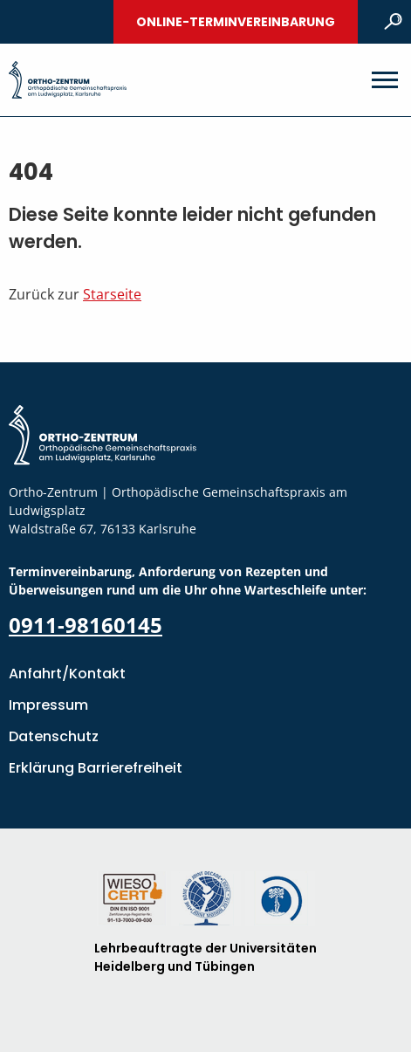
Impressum (48, 705)
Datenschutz (54, 736)
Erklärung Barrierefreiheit (95, 768)
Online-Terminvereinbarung (235, 22)
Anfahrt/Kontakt (67, 674)
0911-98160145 (85, 624)
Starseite (112, 294)
